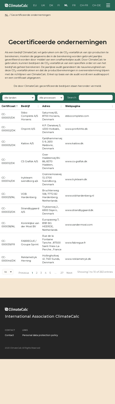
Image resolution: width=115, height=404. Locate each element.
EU (35, 5)
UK (43, 5)
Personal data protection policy (40, 335)
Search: (90, 97)
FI (59, 5)
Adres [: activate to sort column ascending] (46, 106)
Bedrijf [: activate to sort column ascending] (25, 106)
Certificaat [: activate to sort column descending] (8, 106)
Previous (24, 272)
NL (66, 5)
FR (74, 5)
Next (69, 272)
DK (51, 5)
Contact (9, 335)
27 (61, 272)
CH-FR (84, 5)
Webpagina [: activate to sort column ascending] (72, 106)
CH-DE (96, 5)
